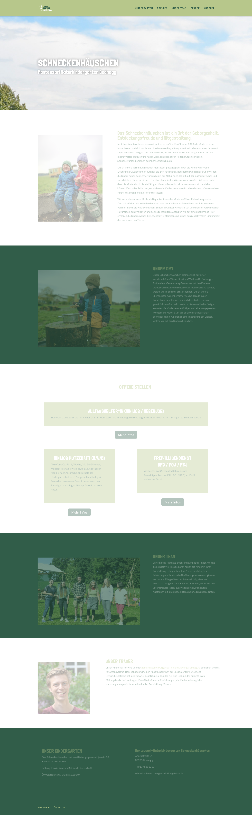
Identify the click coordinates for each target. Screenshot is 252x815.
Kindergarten (144, 8)
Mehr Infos (126, 436)
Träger (195, 8)
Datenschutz (61, 807)
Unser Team (179, 8)
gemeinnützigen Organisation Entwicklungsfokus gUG (173, 667)
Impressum (43, 807)
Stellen (162, 8)
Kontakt (209, 8)
